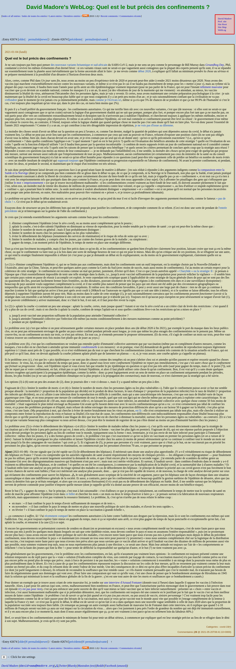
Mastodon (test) (87, 665)
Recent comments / (121, 16)
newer (44, 39)
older (22, 39)
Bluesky (72, 665)
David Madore (225, 18)
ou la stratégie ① (195, 271)
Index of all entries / (24, 16)
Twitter (63, 665)
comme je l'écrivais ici (108, 99)
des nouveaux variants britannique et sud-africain (79, 64)
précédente (75, 39)
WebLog (222, 30)
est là (138, 410)
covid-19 (224, 626)
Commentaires (185, 632)
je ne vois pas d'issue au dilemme (154, 125)
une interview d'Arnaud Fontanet (123, 582)
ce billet (70, 494)
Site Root (222, 24)
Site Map (222, 27)
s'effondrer (11, 99)
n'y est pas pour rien (29, 589)
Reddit (100, 665)
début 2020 (144, 71)
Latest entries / (64, 16)
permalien (91, 39)
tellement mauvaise (211, 87)
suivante (102, 39)
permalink (34, 39)
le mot (29, 182)
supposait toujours (68, 160)
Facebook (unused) (116, 665)
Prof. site (222, 21)
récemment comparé (56, 515)
